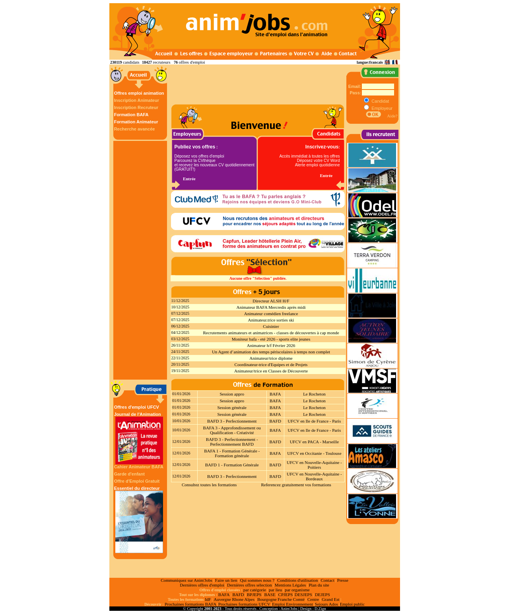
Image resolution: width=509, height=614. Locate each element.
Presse (342, 580)
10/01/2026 (181, 421)
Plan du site (319, 585)
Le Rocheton (314, 394)
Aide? (392, 115)
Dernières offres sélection (249, 585)
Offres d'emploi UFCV (136, 407)
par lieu (275, 589)
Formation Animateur (136, 121)
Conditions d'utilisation (297, 580)
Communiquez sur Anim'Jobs (186, 580)
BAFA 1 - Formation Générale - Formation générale (232, 453)
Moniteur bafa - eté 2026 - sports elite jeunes (271, 339)
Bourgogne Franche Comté (281, 599)
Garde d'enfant (129, 474)
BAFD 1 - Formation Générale (232, 464)
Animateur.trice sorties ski (271, 320)
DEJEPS (322, 594)
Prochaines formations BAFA (190, 604)
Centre (313, 599)
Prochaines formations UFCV (244, 604)
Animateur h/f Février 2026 (271, 345)
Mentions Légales (290, 585)
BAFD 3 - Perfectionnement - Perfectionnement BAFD (232, 441)
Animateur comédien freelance (271, 313)
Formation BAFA (131, 114)
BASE (269, 594)
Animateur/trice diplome (270, 358)
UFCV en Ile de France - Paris (314, 421)
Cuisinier (271, 326)
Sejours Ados (326, 604)
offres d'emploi (192, 62)
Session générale (232, 407)
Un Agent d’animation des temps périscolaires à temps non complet (271, 351)
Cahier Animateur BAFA (138, 466)
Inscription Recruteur (136, 107)
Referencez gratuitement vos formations (296, 484)
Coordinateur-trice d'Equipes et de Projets (271, 364)
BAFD (275, 421)
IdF (208, 599)
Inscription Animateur (136, 100)
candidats (131, 62)
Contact (327, 580)
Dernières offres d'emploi (202, 585)
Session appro (232, 394)
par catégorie (254, 589)
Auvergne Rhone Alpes (234, 599)
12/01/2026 (181, 441)
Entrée (189, 178)
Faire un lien (226, 580)
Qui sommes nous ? (257, 580)
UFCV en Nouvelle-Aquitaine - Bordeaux (314, 476)
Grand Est (330, 599)
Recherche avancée (134, 129)
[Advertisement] (141, 260)
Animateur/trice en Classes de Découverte (271, 370)
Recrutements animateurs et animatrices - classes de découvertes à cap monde (271, 332)
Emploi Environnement (292, 604)
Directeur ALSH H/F (271, 300)
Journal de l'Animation (139, 438)
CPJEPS (285, 594)
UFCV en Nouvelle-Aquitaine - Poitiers (314, 465)
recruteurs (161, 62)
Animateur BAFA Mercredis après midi (271, 307)
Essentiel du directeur (139, 519)
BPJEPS (254, 594)
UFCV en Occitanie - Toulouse (314, 453)
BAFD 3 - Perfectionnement (231, 421)
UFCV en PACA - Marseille (314, 441)
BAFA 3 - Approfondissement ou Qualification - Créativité (232, 430)
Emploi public (352, 604)
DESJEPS (303, 594)
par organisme (297, 589)
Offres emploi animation (139, 93)
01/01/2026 (181, 394)
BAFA (275, 394)
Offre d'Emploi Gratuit (136, 481)
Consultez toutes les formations (209, 484)
